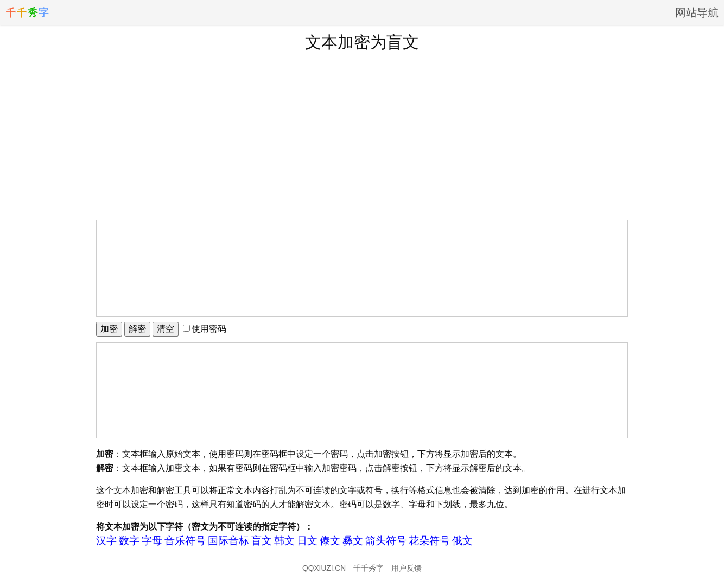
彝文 (352, 540)
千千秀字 (368, 568)
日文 (307, 540)
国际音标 (228, 540)
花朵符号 (429, 540)
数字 (129, 540)
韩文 (284, 540)
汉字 (106, 540)
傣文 (330, 540)
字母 (152, 540)
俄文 (462, 540)
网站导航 (697, 12)
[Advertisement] (362, 135)
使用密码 (204, 328)
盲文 (261, 540)
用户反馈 (406, 568)
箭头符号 (386, 540)
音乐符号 (185, 540)
